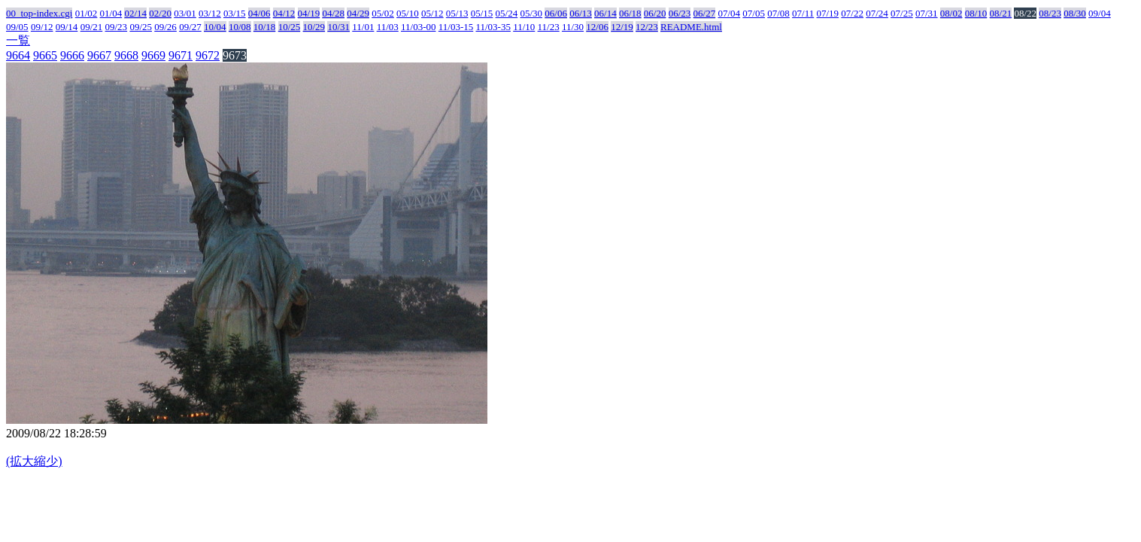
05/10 (407, 13)
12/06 (597, 26)
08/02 (951, 13)
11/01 (363, 26)
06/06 (556, 13)
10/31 (338, 26)
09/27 (190, 26)
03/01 (185, 13)
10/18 (264, 26)
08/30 (1075, 13)
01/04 (111, 13)
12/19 (622, 26)
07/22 (852, 13)
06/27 (704, 13)
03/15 (234, 13)
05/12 (432, 13)
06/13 (580, 13)
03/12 (210, 13)
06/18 (630, 13)
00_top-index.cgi (39, 13)
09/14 (67, 26)
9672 (208, 55)
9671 (180, 55)
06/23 (680, 13)
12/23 (647, 26)
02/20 (160, 13)
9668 (126, 55)
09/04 (1099, 13)
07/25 (902, 13)
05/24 (507, 13)
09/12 (42, 26)
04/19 (309, 13)
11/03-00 (418, 26)
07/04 (729, 13)
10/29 (314, 26)
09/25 (140, 26)
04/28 (333, 13)
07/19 (827, 13)
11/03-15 (455, 26)
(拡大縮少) (34, 461)
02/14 (135, 13)
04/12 (284, 13)
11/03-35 (492, 26)
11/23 (549, 26)
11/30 (573, 26)
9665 (45, 55)
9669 (153, 55)
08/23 (1050, 13)
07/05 (753, 13)
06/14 (605, 13)
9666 (72, 55)
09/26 (165, 26)
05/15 (482, 13)
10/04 (215, 26)
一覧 (18, 40)
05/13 (457, 13)
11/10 (524, 26)
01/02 (86, 13)
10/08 (240, 26)
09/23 (116, 26)
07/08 (778, 13)
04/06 (259, 13)
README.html (691, 26)
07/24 (877, 13)
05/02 (383, 13)
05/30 (531, 13)
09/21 (91, 26)
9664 (18, 55)
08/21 (1001, 13)
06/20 (655, 13)
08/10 (976, 13)
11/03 (388, 26)
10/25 (289, 26)
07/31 (926, 13)
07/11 (803, 13)
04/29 (358, 13)
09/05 (17, 26)
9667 (99, 55)
